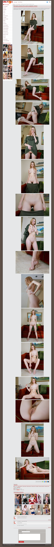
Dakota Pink (18, 487)
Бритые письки (29, 486)
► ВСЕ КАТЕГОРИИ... (6, 40)
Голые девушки (5, 6)
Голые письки (24, 486)
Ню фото (4, 37)
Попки (4, 14)
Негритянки (4, 23)
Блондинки (4, 9)
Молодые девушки (5, 28)
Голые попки (33, 486)
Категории (15, 2)
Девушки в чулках (5, 34)
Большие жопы (5, 39)
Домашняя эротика (5, 26)
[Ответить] (49, 527)
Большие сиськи (5, 31)
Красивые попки (5, 15)
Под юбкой (4, 17)
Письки (4, 12)
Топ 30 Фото (20, 2)
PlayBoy (4, 20)
